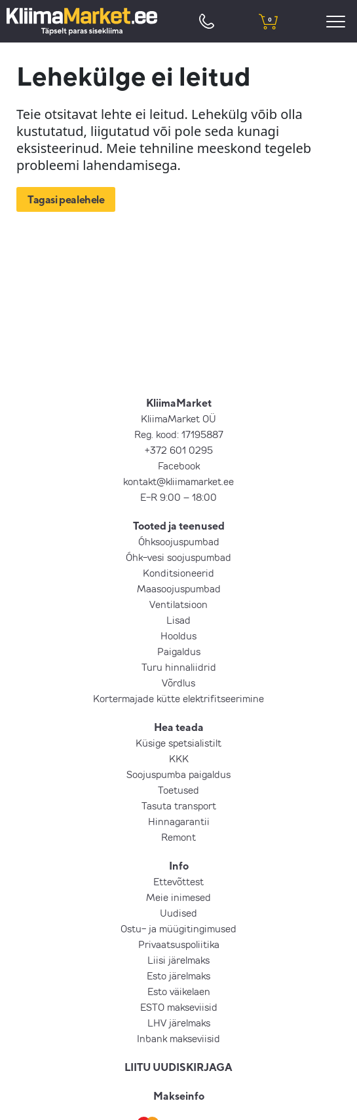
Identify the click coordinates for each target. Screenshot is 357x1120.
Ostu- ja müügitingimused (178, 928)
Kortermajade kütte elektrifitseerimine (178, 698)
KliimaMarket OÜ (178, 418)
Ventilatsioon (178, 604)
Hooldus (178, 635)
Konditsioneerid (178, 572)
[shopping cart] (268, 21)
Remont (178, 836)
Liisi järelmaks (178, 959)
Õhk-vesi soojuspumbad (178, 557)
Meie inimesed (178, 897)
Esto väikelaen (178, 991)
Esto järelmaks (178, 975)
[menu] (337, 21)
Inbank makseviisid (178, 1038)
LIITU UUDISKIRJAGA (178, 1067)
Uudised (178, 912)
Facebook (179, 465)
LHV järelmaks (178, 1022)
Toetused (178, 789)
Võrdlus (178, 682)
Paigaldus (178, 651)
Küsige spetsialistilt (178, 742)
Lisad (178, 619)
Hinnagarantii (179, 821)
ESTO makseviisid (178, 1006)
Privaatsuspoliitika (178, 944)
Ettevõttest (178, 881)
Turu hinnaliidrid (178, 666)
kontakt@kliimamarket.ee (178, 481)
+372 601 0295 (179, 449)
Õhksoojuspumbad (178, 541)
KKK (179, 758)
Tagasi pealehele (66, 199)
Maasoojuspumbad (179, 588)
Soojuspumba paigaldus (178, 774)
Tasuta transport (178, 805)
